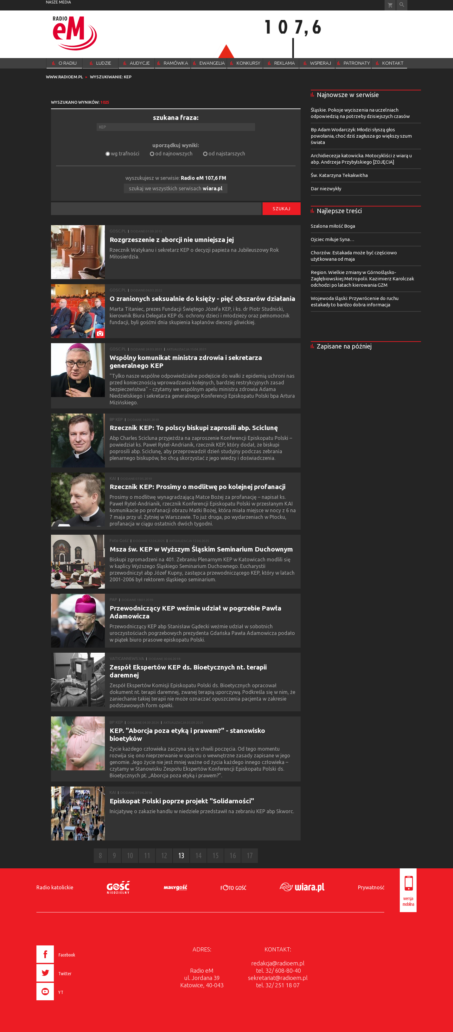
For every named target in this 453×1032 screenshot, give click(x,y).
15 (215, 855)
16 (232, 855)
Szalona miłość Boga (333, 226)
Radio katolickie (54, 887)
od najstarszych (226, 153)
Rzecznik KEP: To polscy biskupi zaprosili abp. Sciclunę (194, 427)
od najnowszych (174, 153)
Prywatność (371, 887)
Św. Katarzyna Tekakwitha (339, 175)
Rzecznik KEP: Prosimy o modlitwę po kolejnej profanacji (197, 486)
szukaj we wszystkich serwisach (175, 188)
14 (198, 855)
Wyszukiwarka (401, 5)
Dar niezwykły (326, 188)
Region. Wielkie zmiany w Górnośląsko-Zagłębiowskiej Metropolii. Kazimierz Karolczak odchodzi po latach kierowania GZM (362, 279)
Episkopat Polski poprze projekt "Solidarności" (182, 801)
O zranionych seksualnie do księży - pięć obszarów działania (202, 298)
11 (147, 855)
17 (249, 855)
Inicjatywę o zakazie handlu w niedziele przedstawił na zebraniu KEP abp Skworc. (202, 811)
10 (130, 855)
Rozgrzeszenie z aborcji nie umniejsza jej (172, 239)
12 (164, 855)
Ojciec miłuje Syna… (332, 239)
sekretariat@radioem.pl (278, 978)
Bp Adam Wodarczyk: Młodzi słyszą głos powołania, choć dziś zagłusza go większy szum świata (361, 136)
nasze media (58, 2)
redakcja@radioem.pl (277, 963)
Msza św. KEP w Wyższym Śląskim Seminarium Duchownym (201, 549)
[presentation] (69, 1001)
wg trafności (125, 153)
